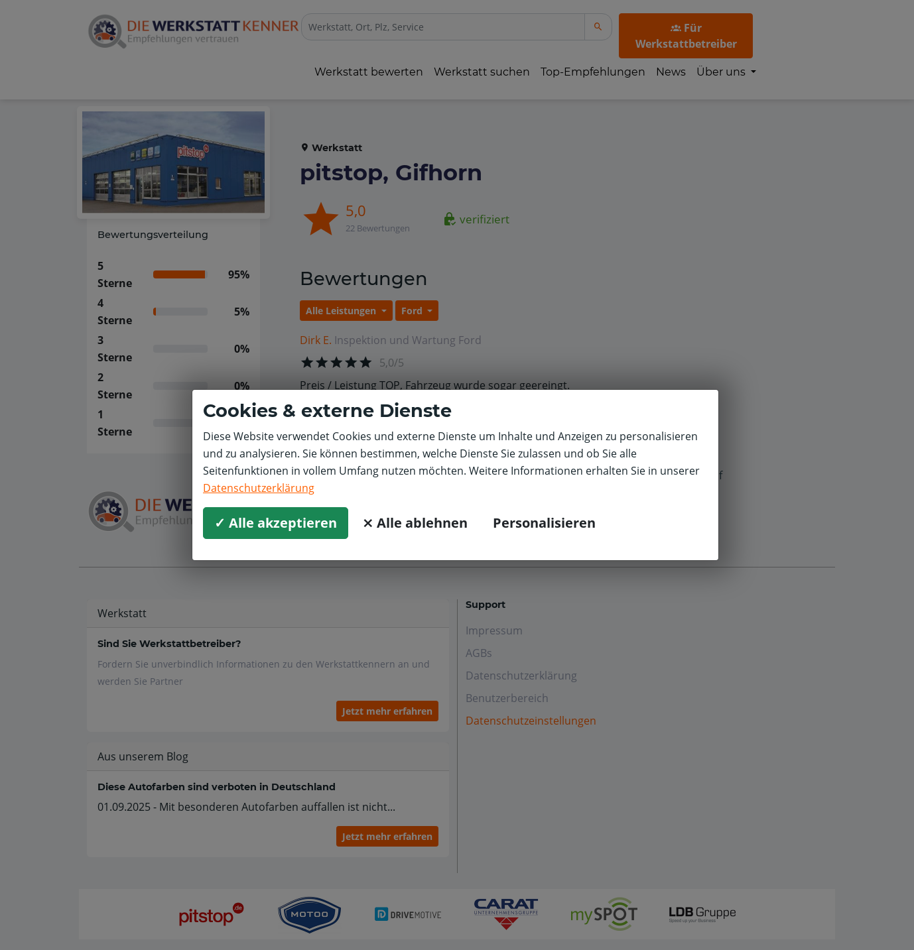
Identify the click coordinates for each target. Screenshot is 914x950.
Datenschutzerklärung (258, 488)
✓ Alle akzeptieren (275, 523)
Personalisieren (544, 523)
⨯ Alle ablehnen (415, 523)
